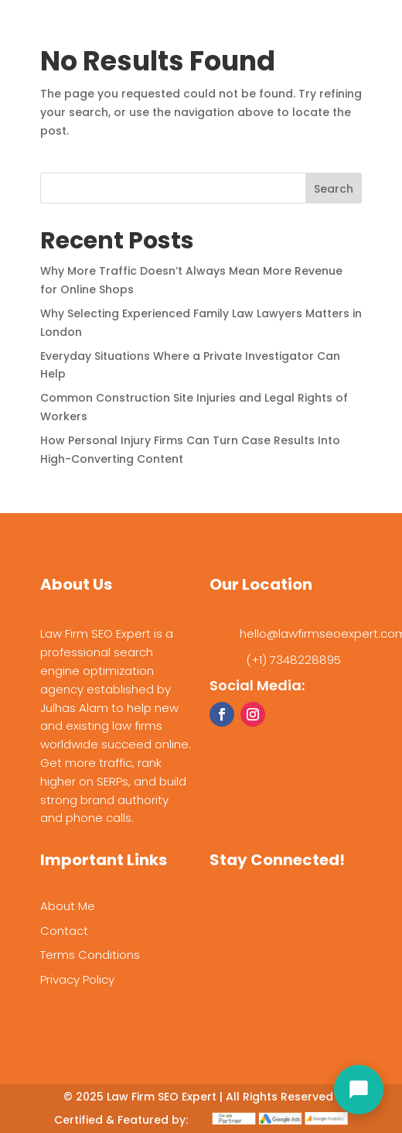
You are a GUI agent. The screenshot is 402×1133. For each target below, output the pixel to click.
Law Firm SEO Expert (161, 1096)
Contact (64, 930)
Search (333, 189)
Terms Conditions (90, 954)
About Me (67, 906)
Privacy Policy (77, 979)
